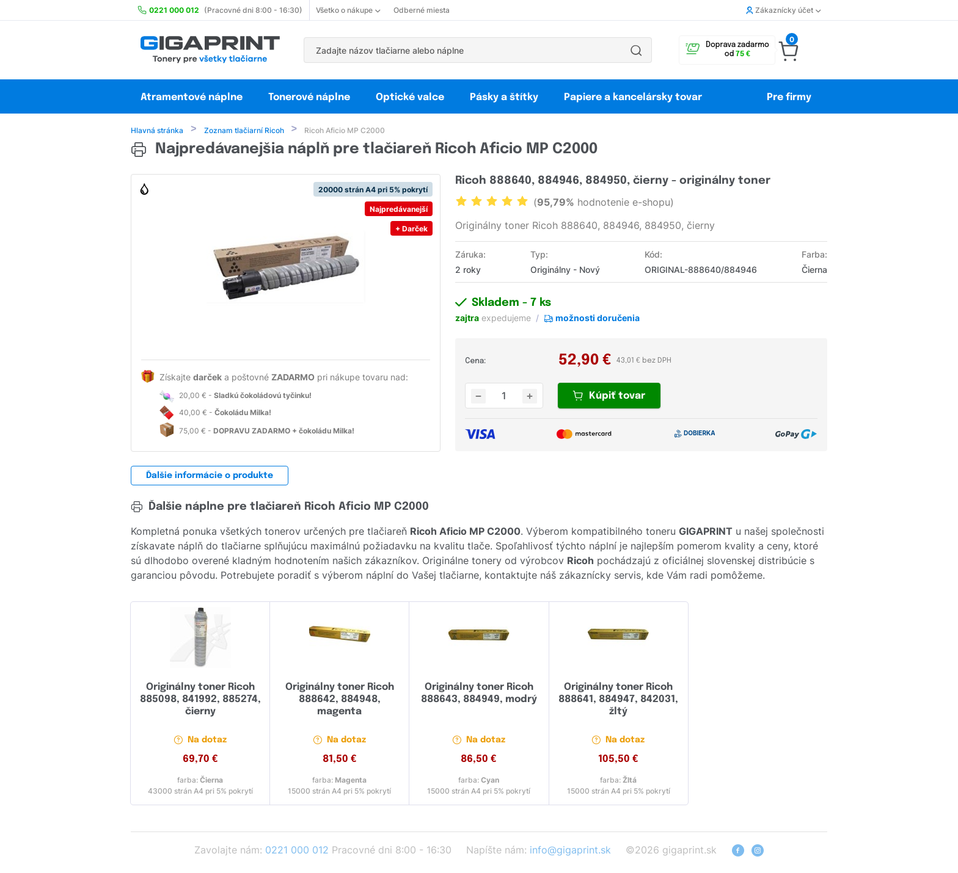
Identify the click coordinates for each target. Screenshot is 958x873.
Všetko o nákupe (348, 10)
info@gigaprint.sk (570, 851)
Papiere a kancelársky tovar (634, 97)
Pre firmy (789, 97)
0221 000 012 (297, 851)
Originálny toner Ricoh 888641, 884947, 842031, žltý (618, 700)
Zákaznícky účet (783, 10)
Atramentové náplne (192, 97)
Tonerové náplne (309, 97)
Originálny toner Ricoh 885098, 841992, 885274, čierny (200, 700)
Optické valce (410, 97)
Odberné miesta (421, 10)
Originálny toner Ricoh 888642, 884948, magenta (339, 700)
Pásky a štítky (504, 97)
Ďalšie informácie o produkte (209, 477)
